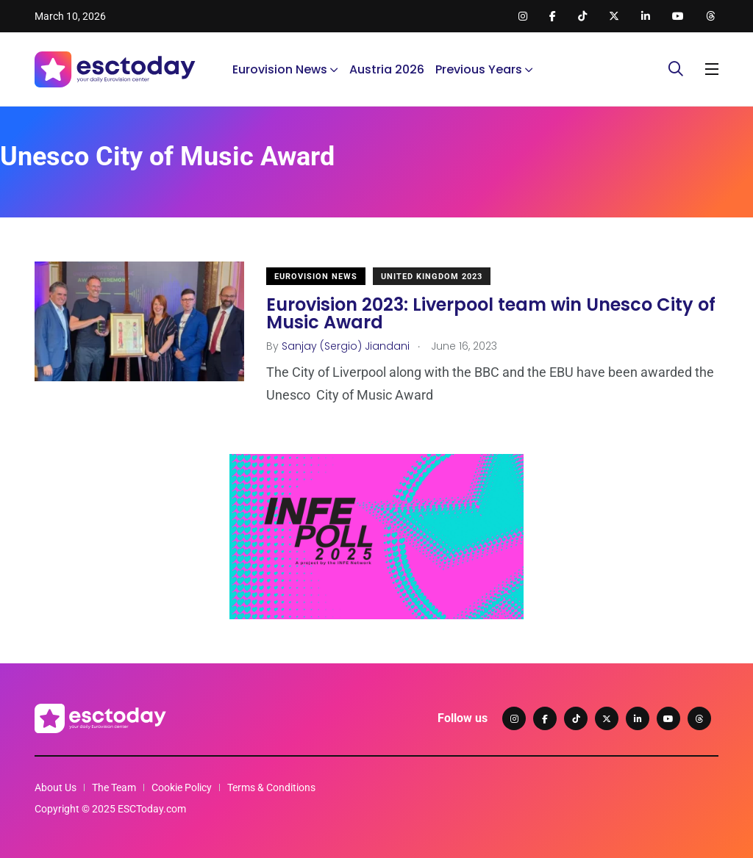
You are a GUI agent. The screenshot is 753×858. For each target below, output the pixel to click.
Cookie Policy (181, 787)
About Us (55, 787)
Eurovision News (279, 69)
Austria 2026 (386, 69)
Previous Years (478, 69)
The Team (114, 787)
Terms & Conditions (271, 787)
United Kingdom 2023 (431, 276)
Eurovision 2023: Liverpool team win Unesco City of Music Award (490, 313)
